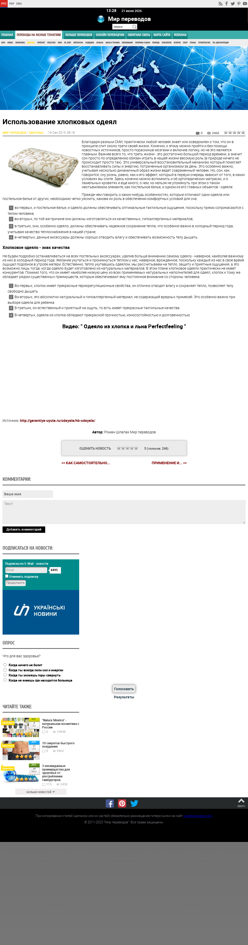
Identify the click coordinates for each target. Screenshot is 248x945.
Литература (78, 43)
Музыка (99, 43)
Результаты (124, 696)
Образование (127, 43)
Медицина (89, 43)
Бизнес (10, 43)
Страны (193, 43)
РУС (4, 3)
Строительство (204, 43)
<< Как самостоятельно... (86, 462)
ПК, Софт (67, 43)
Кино (60, 43)
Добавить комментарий (23, 529)
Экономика (20, 43)
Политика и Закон (142, 43)
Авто (3, 43)
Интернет (41, 43)
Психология (166, 43)
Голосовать (124, 688)
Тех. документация (220, 43)
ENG (19, 3)
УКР (11, 3)
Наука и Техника (112, 43)
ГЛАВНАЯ (7, 35)
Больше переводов (78, 35)
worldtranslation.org (197, 815)
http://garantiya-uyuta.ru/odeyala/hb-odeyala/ (57, 420)
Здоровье (31, 43)
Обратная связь (139, 35)
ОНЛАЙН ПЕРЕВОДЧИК (110, 35)
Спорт (185, 43)
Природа (155, 43)
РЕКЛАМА (180, 35)
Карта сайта (161, 35)
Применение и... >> (169, 463)
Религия (177, 43)
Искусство (51, 43)
